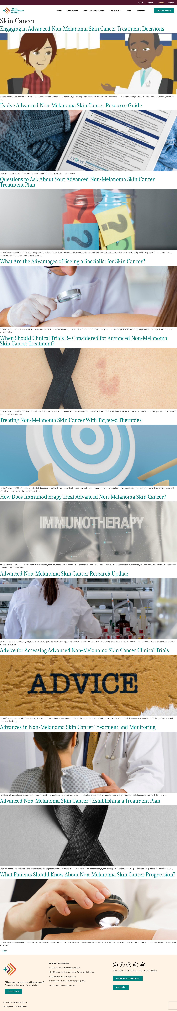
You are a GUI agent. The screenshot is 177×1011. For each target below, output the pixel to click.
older (3, 950)
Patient (59, 10)
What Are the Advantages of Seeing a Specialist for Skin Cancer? (72, 261)
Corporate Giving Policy (148, 970)
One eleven (24, 1006)
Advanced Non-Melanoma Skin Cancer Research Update (64, 573)
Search (171, 2)
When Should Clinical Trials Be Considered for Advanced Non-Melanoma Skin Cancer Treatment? (83, 341)
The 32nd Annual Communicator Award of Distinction (71, 972)
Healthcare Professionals (94, 10)
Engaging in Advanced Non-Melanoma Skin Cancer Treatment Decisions (82, 28)
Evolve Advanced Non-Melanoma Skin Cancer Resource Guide (71, 105)
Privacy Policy (118, 970)
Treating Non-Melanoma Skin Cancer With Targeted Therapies (70, 420)
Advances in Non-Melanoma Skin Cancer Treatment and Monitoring (77, 727)
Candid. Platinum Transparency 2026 (64, 967)
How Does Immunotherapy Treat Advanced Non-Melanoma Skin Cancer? (83, 496)
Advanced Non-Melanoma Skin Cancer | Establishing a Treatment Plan (80, 800)
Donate (161, 2)
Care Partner (72, 10)
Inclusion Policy (131, 970)
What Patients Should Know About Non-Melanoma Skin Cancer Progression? (87, 874)
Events (128, 10)
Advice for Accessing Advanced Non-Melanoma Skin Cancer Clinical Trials (84, 650)
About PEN (114, 10)
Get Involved (141, 10)
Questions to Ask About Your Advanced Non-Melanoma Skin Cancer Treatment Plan (77, 182)
